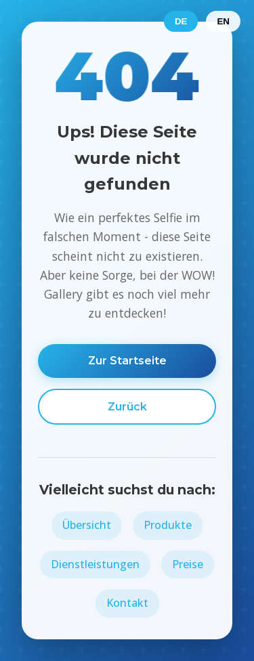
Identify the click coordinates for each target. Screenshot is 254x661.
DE (181, 21)
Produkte (168, 524)
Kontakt (127, 602)
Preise (187, 564)
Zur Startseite (127, 360)
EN (223, 21)
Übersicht (86, 524)
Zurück (127, 406)
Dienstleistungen (95, 564)
